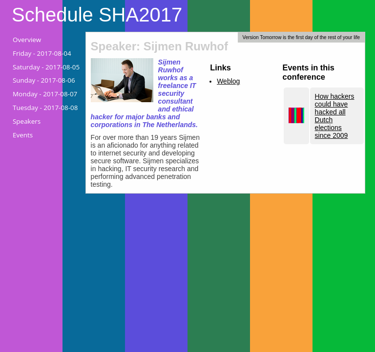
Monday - (45, 93)
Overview (27, 39)
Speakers (27, 121)
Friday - (42, 53)
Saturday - (46, 67)
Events (23, 135)
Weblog (228, 81)
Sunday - (44, 80)
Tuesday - (45, 107)
